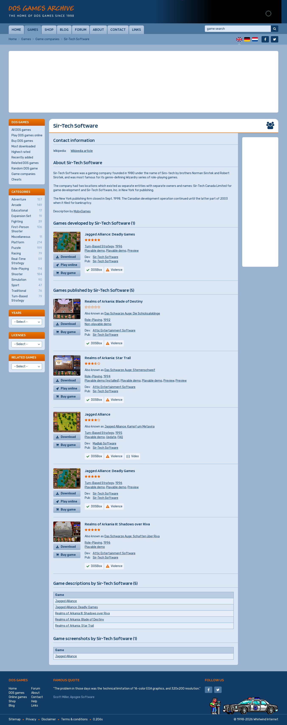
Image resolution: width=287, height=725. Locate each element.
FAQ (120, 437)
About (98, 29)
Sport (26, 285)
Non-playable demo (98, 324)
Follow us (214, 680)
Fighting (26, 222)
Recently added (22, 157)
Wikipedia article (82, 151)
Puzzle (26, 248)
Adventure (26, 199)
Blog (64, 29)
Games (32, 29)
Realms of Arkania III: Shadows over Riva (117, 524)
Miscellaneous (26, 237)
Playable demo (95, 250)
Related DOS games (25, 163)
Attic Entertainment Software (114, 330)
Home (16, 29)
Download (68, 257)
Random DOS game (24, 168)
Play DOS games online (26, 135)
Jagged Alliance (97, 414)
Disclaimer (49, 719)
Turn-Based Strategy (99, 246)
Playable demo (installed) (102, 380)
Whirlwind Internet (265, 719)
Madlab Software (104, 443)
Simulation (26, 280)
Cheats (16, 179)
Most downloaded (23, 146)
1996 (118, 246)
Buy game (68, 273)
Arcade (26, 205)
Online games (18, 697)
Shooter (26, 274)
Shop (49, 29)
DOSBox (96, 270)
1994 (106, 376)
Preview (133, 250)
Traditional (26, 291)
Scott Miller (61, 697)
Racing (26, 253)
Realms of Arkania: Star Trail (108, 357)
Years (16, 313)
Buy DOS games (22, 141)
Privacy (31, 719)
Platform (26, 242)
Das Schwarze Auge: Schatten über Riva (132, 536)
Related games (23, 357)
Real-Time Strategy (26, 261)
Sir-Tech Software (105, 257)
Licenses (18, 335)
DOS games (18, 680)
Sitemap (15, 719)
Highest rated (20, 152)
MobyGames (82, 211)
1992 (106, 320)
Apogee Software (82, 697)
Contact (118, 29)
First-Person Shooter (26, 229)
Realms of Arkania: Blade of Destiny (114, 301)
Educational (26, 211)
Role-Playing (93, 320)
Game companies (47, 39)
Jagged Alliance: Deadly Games (110, 234)
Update (111, 437)
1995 (118, 433)
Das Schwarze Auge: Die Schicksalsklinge (132, 313)
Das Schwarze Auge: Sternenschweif (129, 370)
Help (34, 701)
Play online (69, 265)
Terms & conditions (74, 719)
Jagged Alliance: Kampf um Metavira (129, 426)
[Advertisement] (143, 81)
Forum (80, 29)
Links (136, 29)
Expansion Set (26, 216)
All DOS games (21, 130)
